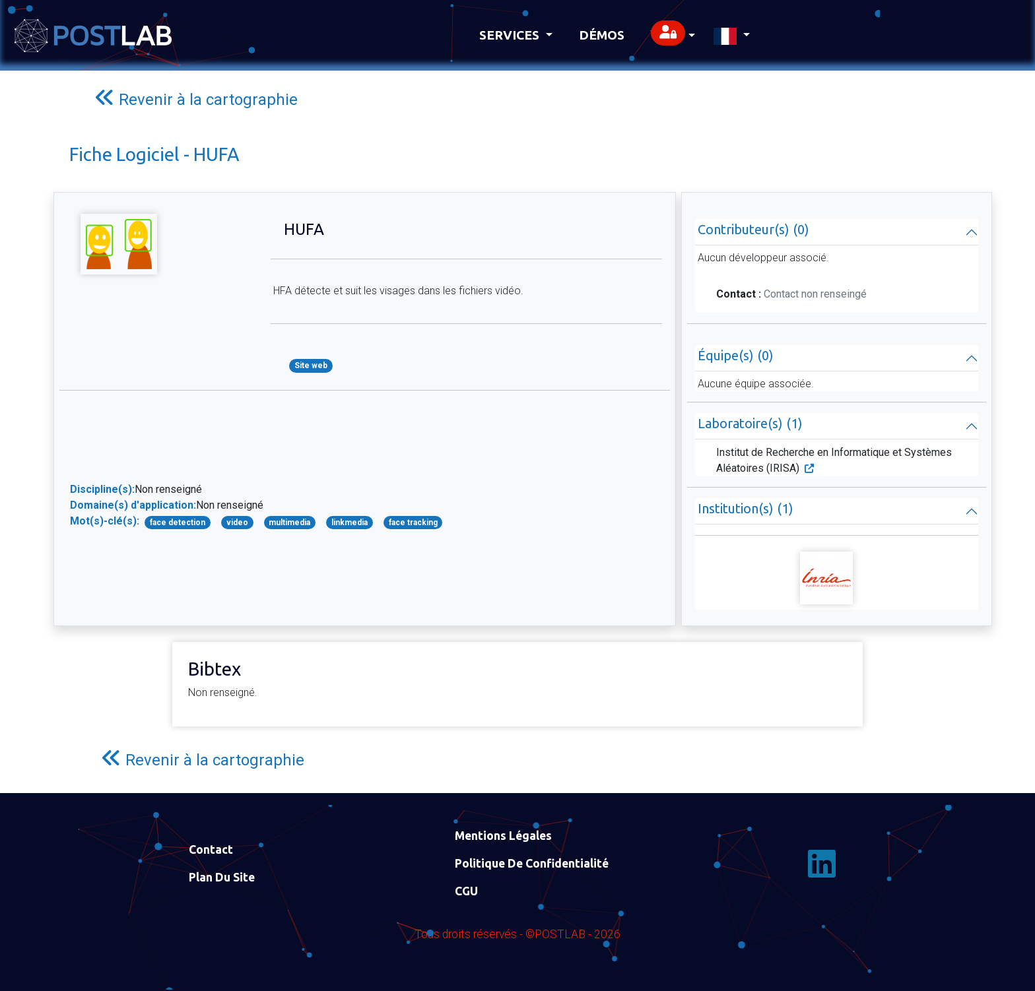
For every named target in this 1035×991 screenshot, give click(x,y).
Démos (601, 35)
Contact (211, 849)
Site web (310, 365)
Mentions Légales (503, 835)
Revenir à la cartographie (196, 98)
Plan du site (222, 877)
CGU (466, 891)
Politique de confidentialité (532, 863)
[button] (673, 35)
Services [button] (511, 35)
